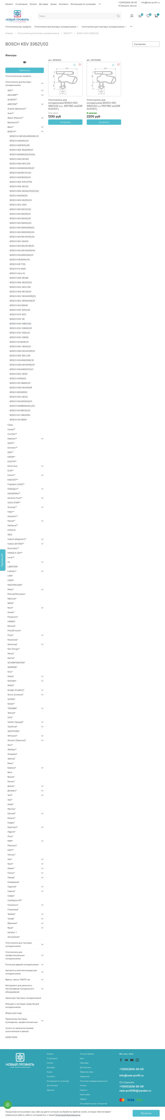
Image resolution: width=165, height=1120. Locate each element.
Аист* (10, 744)
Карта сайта (85, 1094)
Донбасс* (12, 790)
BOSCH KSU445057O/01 (21, 369)
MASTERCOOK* (15, 584)
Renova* (11, 626)
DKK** (10, 452)
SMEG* (11, 685)
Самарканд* (13, 882)
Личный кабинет (87, 1054)
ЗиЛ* (10, 795)
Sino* (10, 671)
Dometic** (12, 447)
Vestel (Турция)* (15, 722)
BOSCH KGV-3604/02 (20, 346)
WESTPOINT (13, 731)
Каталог (9, 4)
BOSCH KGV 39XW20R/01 (22, 300)
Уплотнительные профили (18, 26)
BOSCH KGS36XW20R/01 (22, 168)
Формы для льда (13, 1013)
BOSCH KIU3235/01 (19, 341)
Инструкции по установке (83, 4)
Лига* (10, 836)
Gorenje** (12, 507)
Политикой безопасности (67, 1115)
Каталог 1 (12, 932)
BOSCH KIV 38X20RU (20, 415)
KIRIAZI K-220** (15, 552)
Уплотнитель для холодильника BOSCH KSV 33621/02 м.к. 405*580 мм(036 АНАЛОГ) (65, 104)
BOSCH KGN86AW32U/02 (22, 405)
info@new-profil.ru (150, 2)
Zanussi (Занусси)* (17, 740)
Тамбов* (11, 914)
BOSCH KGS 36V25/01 (20, 291)
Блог (82, 1058)
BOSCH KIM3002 (18, 378)
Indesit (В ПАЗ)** (16, 543)
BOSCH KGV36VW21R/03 (22, 236)
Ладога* (11, 831)
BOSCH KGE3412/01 (19, 140)
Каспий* (11, 813)
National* (12, 598)
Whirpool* (12, 735)
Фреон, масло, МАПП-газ (17, 979)
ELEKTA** (12, 461)
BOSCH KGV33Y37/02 (20, 209)
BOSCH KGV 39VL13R (20, 287)
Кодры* (11, 822)
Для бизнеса (52, 1085)
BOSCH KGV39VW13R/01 (22, 245)
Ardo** (11, 113)
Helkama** (13, 525)
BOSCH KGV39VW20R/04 (22, 250)
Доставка (43, 4)
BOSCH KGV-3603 (18, 373)
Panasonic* (13, 616)
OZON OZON (11, 1037)
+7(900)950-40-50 (127, 2)
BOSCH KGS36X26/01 (20, 177)
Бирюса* (12, 767)
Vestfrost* (12, 726)
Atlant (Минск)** (15, 117)
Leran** (11, 557)
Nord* (10, 607)
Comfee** (12, 434)
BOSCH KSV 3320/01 (20, 332)
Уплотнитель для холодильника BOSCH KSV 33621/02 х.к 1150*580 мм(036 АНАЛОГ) (103, 104)
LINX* (10, 575)
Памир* (11, 877)
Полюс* (11, 872)
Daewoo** (12, 438)
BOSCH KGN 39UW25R (21, 387)
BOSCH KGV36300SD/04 (22, 232)
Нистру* (11, 854)
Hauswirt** (13, 516)
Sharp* (11, 676)
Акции (53, 4)
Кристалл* (13, 827)
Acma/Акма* (14, 937)
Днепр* (11, 786)
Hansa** (11, 520)
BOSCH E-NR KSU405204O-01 (24, 136)
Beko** (11, 127)
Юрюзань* (12, 923)
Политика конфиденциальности (94, 1081)
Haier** (11, 511)
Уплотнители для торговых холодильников (104, 26)
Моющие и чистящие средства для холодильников (22, 1005)
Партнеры (84, 1063)
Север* (11, 895)
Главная (9, 33)
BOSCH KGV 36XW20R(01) (23, 296)
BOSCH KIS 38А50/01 (20, 383)
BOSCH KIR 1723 (17, 264)
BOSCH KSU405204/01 (21, 401)
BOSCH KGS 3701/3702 (21, 181)
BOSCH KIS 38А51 (18, 419)
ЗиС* (10, 799)
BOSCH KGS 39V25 (19, 186)
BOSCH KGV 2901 (18, 204)
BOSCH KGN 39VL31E (20, 163)
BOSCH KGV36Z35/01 (20, 213)
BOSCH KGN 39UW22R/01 (22, 351)
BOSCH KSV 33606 (19, 337)
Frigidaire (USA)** (16, 484)
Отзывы (83, 1085)
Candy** (11, 429)
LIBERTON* (13, 566)
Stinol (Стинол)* (15, 694)
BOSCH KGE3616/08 (19, 145)
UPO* (10, 717)
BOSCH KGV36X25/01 (20, 218)
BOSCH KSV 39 (17, 319)
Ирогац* (11, 808)
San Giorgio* (13, 648)
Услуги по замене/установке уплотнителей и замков (19, 1030)
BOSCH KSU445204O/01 (21, 255)
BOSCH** (68, 33)
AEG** (10, 90)
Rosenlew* (13, 639)
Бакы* (10, 763)
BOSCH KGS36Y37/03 (20, 172)
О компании (21, 4)
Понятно (146, 1113)
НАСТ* (11, 850)
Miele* (11, 589)
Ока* (10, 859)
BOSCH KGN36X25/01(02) (22, 154)
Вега (10, 772)
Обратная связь (86, 1072)
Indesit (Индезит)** (17, 539)
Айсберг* (12, 749)
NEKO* (11, 603)
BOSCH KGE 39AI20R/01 (21, 149)
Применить (24, 70)
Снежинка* (13, 909)
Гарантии (50, 1090)
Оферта (83, 1099)
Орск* (10, 863)
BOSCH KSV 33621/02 (20, 323)
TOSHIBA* (12, 708)
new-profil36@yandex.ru (135, 1090)
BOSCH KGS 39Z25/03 (21, 200)
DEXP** (11, 443)
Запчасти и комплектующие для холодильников (21, 972)
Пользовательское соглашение (93, 1103)
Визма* (11, 776)
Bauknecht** (13, 122)
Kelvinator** (13, 548)
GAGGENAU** (14, 493)
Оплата (33, 4)
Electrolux (12, 466)
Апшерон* (12, 754)
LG (9, 562)
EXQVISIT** (13, 479)
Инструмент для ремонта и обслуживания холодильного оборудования (19, 988)
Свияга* (11, 891)
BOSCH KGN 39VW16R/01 (22, 364)
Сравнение (84, 1076)
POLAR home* (14, 630)
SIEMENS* (12, 667)
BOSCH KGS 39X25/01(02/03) (24, 191)
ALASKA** (12, 99)
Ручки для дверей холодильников (22, 964)
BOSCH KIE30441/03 (20, 259)
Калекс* (11, 818)
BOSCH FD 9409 (18, 268)
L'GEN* (11, 580)
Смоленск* (13, 905)
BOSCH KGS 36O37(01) (21, 282)
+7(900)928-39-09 (131, 1086)
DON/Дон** (13, 488)
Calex (10, 424)
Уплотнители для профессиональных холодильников (15, 955)
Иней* (10, 804)
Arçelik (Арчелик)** (17, 108)
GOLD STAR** (14, 502)
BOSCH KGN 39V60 (19, 159)
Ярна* (10, 927)
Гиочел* (11, 781)
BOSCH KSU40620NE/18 (22, 360)
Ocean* (11, 612)
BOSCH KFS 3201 (18, 314)
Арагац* (11, 758)
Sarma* (11, 658)
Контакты (63, 4)
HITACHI (11, 530)
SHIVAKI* (12, 680)
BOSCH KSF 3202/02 (20, 309)
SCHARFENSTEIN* (16, 662)
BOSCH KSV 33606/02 (21, 328)
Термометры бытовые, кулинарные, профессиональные (21, 1020)
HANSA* (11, 621)
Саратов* (12, 886)
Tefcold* (11, 712)
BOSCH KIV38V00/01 (20, 410)
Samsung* (12, 644)
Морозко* (12, 845)
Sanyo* (11, 653)
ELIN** (10, 470)
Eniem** (11, 475)
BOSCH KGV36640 (19, 305)
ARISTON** (13, 104)
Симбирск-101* (15, 900)
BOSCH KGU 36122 (19, 396)
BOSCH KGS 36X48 (19, 277)
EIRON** (11, 456)
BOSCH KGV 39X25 (19, 241)
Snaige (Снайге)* (16, 690)
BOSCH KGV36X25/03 (20, 223)
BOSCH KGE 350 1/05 (20, 355)
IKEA (10, 534)
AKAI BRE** (13, 95)
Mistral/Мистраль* (17, 594)
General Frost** (15, 498)
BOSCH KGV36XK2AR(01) (22, 227)
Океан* (11, 868)
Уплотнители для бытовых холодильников (56, 26)
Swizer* (11, 703)
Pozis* (10, 635)
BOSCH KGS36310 (18, 392)
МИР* (10, 840)
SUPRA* (11, 699)
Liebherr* (12, 571)
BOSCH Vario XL (17, 273)
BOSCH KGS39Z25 (19, 195)
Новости (83, 1090)
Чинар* (11, 918)
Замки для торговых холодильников (23, 998)
